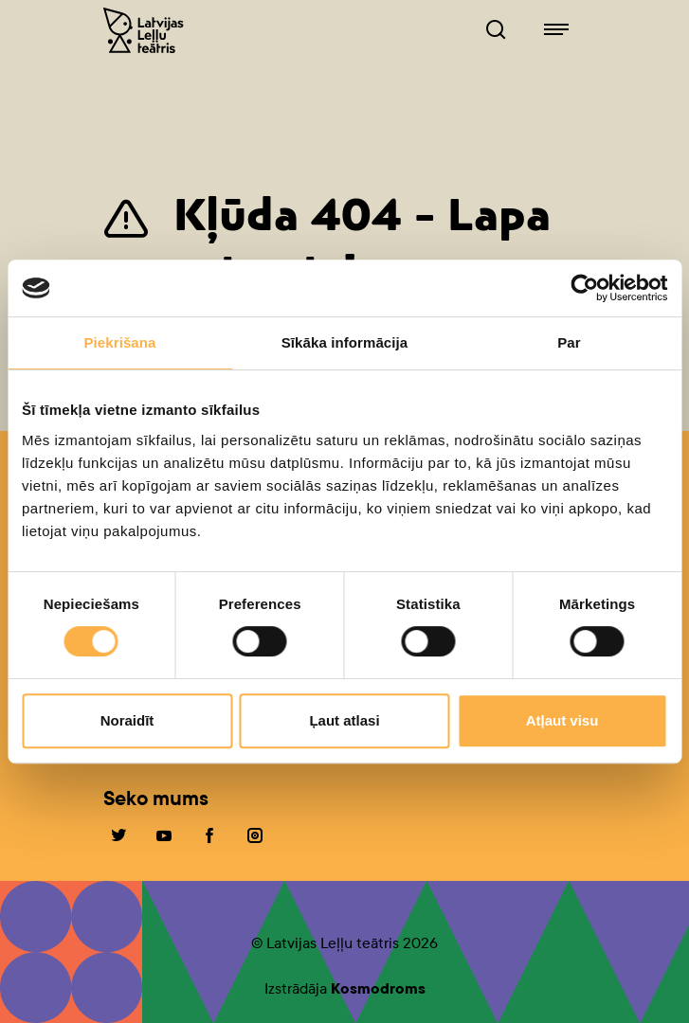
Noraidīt (127, 720)
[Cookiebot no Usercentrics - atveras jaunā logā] (584, 288)
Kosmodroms (378, 988)
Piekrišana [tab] (119, 342)
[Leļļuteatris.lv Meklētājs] (495, 30)
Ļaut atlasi (344, 720)
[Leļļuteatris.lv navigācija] (556, 30)
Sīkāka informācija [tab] (344, 342)
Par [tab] (569, 342)
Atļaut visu (562, 720)
